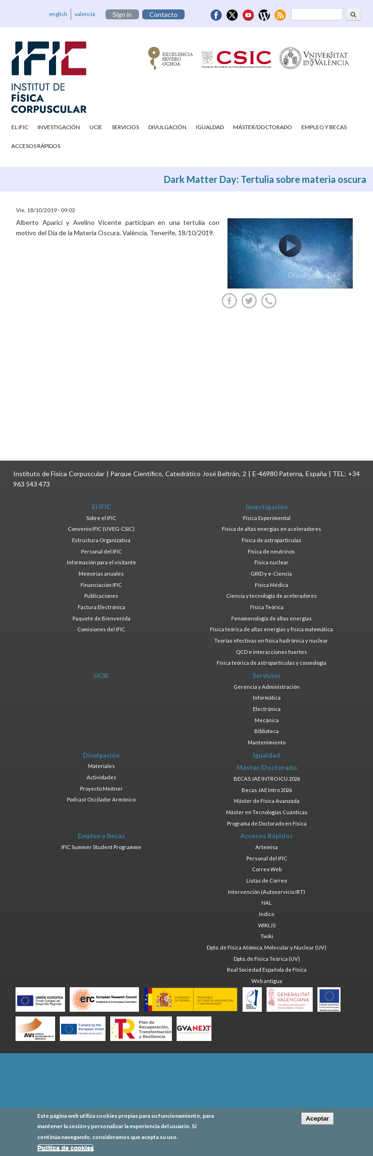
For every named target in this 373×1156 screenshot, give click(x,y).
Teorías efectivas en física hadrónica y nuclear (271, 640)
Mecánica (267, 720)
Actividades (101, 777)
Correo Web (267, 869)
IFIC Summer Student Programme (101, 847)
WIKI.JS (267, 925)
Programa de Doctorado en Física (267, 823)
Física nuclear (271, 562)
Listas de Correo (266, 880)
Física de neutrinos (271, 551)
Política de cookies (65, 1147)
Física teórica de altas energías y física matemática (271, 629)
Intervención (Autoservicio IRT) (266, 892)
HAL (266, 903)
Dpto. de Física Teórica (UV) (267, 959)
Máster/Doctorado (262, 127)
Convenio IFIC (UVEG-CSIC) (101, 529)
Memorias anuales (101, 573)
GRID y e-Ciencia (271, 573)
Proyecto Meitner (101, 788)
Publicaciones (101, 596)
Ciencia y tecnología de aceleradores (271, 596)
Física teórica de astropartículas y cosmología (271, 663)
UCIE (95, 127)
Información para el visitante (101, 562)
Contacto (163, 14)
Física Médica (271, 585)
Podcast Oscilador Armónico (101, 799)
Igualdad (210, 127)
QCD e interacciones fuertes (271, 652)
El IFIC (19, 127)
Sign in (122, 14)
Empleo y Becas (324, 127)
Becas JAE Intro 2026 (267, 790)
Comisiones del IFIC (101, 629)
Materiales (101, 766)
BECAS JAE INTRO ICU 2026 (267, 779)
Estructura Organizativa (101, 540)
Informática (267, 697)
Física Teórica (267, 607)
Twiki (266, 936)
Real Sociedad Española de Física (267, 969)
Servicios (125, 127)
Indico (266, 914)
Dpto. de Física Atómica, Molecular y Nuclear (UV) (266, 947)
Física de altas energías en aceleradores (271, 529)
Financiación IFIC (101, 585)
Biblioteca (266, 731)
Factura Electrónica (101, 607)
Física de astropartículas (271, 540)
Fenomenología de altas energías (271, 618)
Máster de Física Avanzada (267, 801)
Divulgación (167, 127)
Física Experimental (267, 518)
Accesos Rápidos (35, 145)
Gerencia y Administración (267, 687)
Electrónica (267, 709)
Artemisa (266, 847)
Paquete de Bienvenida (101, 618)
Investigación (59, 127)
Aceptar (317, 1118)
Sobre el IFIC (101, 518)
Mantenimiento (266, 742)
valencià (84, 13)
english (58, 13)
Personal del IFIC (101, 551)
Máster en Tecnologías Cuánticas (267, 812)
